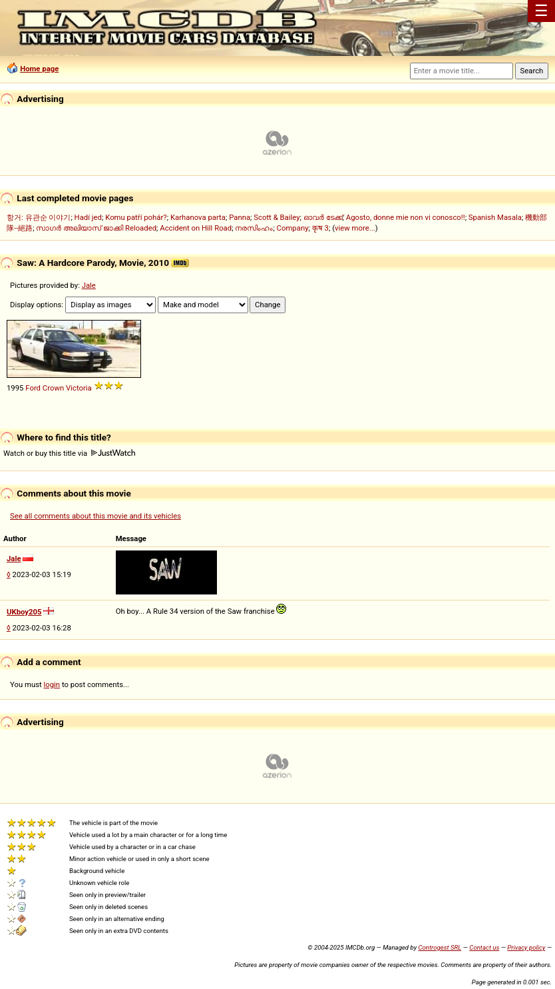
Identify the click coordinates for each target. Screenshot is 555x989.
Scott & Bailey (276, 217)
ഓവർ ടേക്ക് (323, 217)
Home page (39, 68)
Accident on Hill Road (196, 228)
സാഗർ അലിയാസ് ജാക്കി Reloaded (96, 228)
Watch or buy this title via (69, 453)
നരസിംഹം (254, 228)
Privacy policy (526, 947)
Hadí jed (88, 217)
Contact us (484, 947)
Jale (89, 285)
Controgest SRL (439, 947)
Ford (33, 388)
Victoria (79, 388)
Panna (239, 217)
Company (293, 228)
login (52, 684)
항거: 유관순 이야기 (39, 217)
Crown (53, 388)
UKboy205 (24, 611)
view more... (355, 228)
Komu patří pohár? (136, 217)
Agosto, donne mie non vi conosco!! (405, 217)
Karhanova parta (198, 217)
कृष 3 (320, 228)
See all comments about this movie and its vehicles (95, 515)
